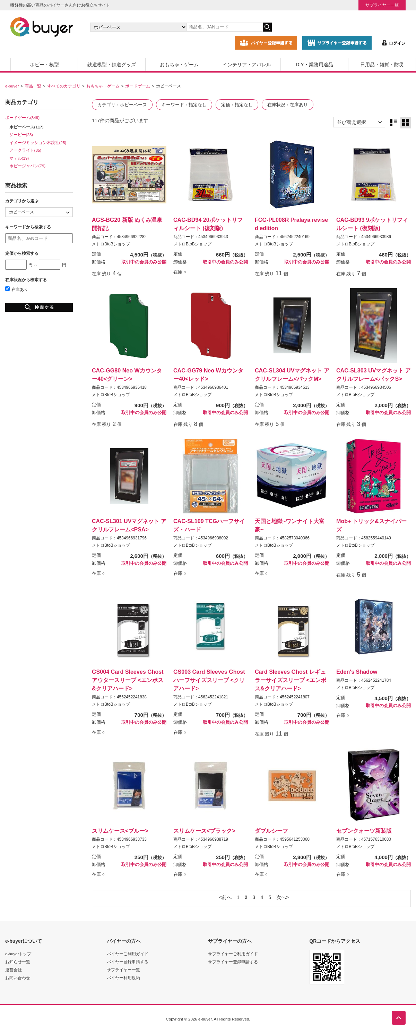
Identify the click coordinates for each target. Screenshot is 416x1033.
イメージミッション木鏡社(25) (38, 142)
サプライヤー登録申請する (233, 961)
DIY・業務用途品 (314, 64)
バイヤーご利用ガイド (127, 953)
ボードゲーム (137, 86)
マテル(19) (19, 158)
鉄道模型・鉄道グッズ (111, 64)
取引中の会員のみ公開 (143, 262)
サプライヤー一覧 (382, 5)
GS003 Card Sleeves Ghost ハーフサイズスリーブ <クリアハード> (209, 680)
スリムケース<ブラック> (204, 831)
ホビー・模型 (44, 64)
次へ (281, 897)
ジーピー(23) (21, 134)
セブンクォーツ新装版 (364, 831)
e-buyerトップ (18, 953)
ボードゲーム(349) (22, 117)
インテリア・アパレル (247, 64)
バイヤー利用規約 (123, 977)
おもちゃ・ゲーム (179, 64)
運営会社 (13, 969)
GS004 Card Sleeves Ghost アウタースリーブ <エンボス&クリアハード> (128, 680)
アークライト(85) (25, 150)
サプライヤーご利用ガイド (233, 953)
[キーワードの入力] (225, 27)
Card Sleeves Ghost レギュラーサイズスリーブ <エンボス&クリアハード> (290, 680)
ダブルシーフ (271, 831)
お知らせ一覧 (17, 961)
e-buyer (12, 86)
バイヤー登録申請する (127, 961)
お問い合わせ (17, 977)
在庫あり (16, 289)
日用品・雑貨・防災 (382, 64)
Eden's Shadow (356, 672)
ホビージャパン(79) (27, 165)
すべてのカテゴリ (63, 86)
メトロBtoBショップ (111, 244)
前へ (227, 897)
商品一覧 (33, 86)
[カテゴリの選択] (138, 27)
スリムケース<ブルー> (120, 831)
